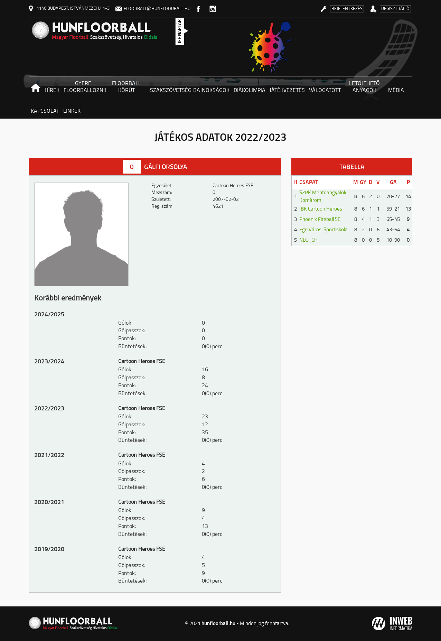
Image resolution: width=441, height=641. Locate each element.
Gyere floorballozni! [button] (84, 87)
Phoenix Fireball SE (319, 219)
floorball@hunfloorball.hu (152, 8)
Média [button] (396, 90)
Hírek (52, 90)
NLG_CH (308, 240)
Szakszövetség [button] (170, 90)
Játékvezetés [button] (287, 90)
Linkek (72, 111)
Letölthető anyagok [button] (364, 87)
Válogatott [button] (325, 90)
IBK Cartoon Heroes (320, 209)
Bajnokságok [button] (211, 90)
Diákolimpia (249, 90)
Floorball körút (126, 87)
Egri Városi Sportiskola (323, 230)
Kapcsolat (45, 111)
